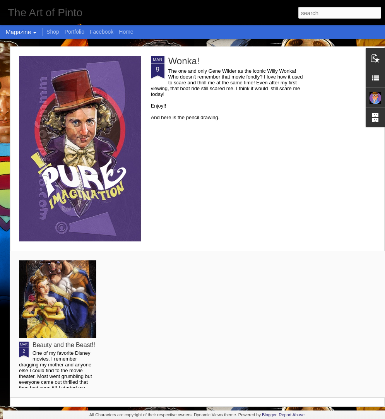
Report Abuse (292, 414)
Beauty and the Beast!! (64, 345)
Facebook (101, 32)
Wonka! (184, 61)
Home (126, 32)
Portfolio (74, 32)
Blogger (269, 414)
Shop (52, 32)
